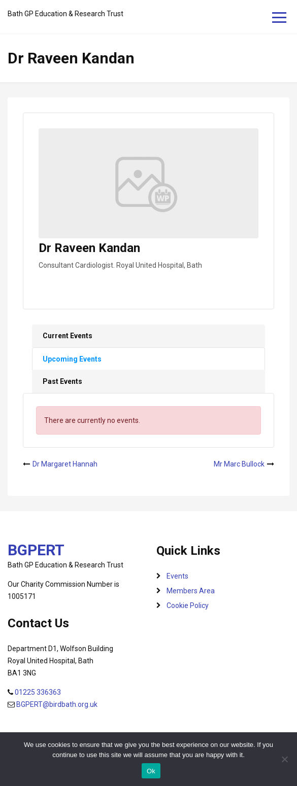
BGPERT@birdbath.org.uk (56, 704)
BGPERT (36, 550)
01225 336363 (38, 692)
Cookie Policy (188, 605)
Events (177, 576)
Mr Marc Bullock (239, 464)
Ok (151, 771)
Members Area (191, 591)
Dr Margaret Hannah (64, 464)
